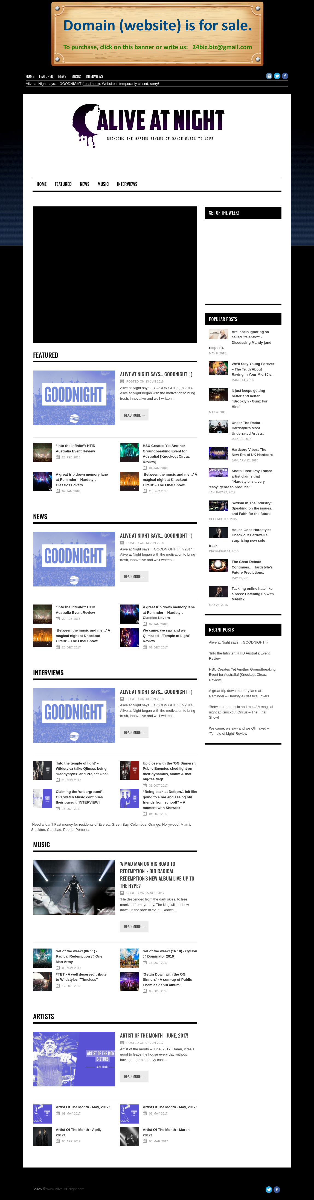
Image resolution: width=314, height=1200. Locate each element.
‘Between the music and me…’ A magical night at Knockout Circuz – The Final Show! (241, 712)
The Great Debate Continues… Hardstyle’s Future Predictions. (252, 567)
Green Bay (120, 824)
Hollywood (170, 824)
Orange (154, 824)
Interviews (94, 76)
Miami (185, 824)
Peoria (68, 830)
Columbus (138, 824)
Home (30, 76)
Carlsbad (54, 830)
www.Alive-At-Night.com (65, 1189)
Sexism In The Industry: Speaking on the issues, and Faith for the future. (252, 508)
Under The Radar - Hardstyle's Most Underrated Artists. (248, 428)
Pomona (82, 830)
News (62, 76)
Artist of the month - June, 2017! (154, 1035)
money (67, 824)
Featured (46, 76)
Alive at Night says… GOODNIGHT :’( (156, 374)
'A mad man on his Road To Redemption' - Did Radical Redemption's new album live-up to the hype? (157, 874)
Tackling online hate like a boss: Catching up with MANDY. (253, 593)
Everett (104, 824)
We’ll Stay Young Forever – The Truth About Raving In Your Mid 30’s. (253, 369)
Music (76, 76)
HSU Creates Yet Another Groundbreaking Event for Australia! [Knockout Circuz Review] (242, 674)
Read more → (134, 415)
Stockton (38, 830)
